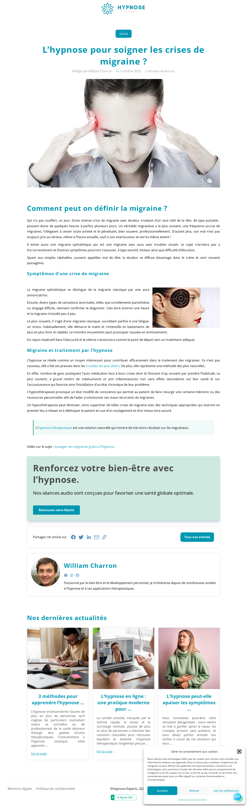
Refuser (194, 790)
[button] (239, 751)
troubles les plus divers (103, 366)
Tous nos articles (197, 537)
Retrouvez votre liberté (56, 510)
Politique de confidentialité (192, 799)
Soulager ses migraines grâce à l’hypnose (84, 447)
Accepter (162, 790)
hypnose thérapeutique (55, 428)
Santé (123, 34)
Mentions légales (20, 789)
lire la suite (39, 753)
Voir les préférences (226, 790)
